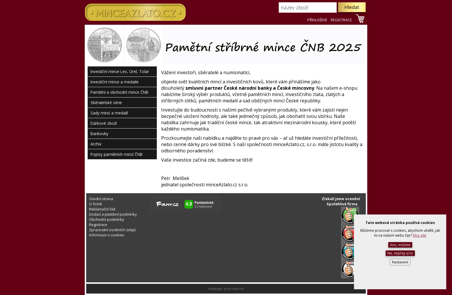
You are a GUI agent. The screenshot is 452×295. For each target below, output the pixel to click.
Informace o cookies (106, 234)
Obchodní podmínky (106, 219)
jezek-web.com (234, 289)
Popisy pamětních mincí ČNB (117, 154)
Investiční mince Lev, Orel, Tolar (120, 71)
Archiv (96, 144)
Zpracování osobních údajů (112, 229)
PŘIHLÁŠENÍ (317, 19)
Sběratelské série (106, 102)
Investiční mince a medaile (115, 82)
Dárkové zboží (104, 123)
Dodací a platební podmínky (113, 214)
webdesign (215, 289)
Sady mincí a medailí (109, 113)
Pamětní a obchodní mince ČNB (119, 92)
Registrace (98, 224)
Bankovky (99, 133)
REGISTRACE (341, 19)
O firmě (95, 203)
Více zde (419, 235)
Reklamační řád (102, 209)
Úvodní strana (101, 198)
